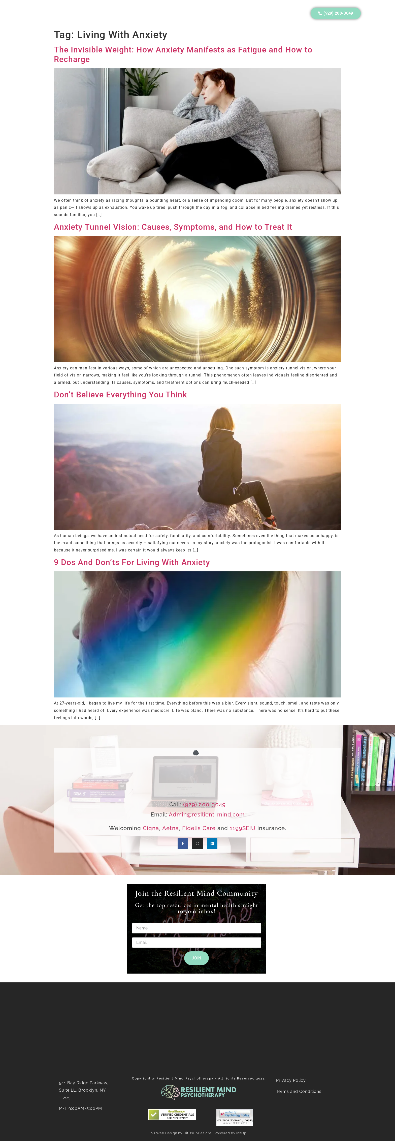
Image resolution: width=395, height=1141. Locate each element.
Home (30, 13)
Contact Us (239, 13)
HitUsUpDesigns (197, 1133)
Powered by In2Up (230, 1133)
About (53, 13)
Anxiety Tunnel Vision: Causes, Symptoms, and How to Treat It (173, 227)
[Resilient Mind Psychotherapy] (197, 1026)
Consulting (177, 13)
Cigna (151, 828)
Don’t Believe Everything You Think (120, 394)
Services (79, 13)
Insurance (109, 13)
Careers (208, 13)
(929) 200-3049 (204, 804)
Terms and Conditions (299, 1091)
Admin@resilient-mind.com (207, 814)
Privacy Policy (291, 1080)
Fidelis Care (199, 828)
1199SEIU (243, 828)
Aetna (170, 828)
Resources (142, 13)
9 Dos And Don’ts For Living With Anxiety (132, 562)
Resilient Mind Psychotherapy (185, 1078)
